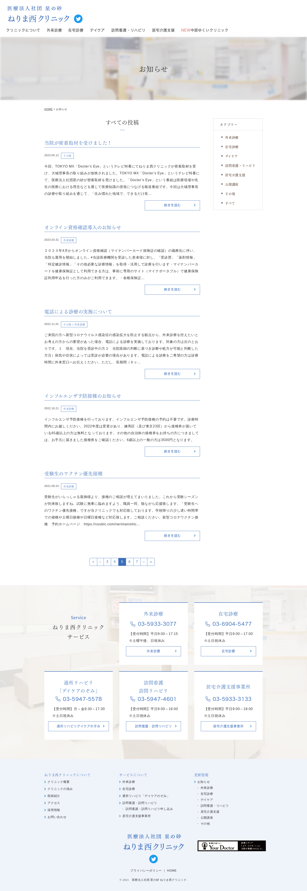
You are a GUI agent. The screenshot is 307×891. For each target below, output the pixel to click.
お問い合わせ (57, 817)
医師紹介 (54, 796)
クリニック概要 (59, 782)
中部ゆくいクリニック (205, 30)
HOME (172, 870)
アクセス (54, 803)
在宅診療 (75, 30)
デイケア (97, 30)
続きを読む (172, 205)
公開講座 (232, 184)
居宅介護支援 (163, 30)
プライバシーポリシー (146, 870)
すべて (230, 202)
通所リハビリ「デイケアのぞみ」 (146, 796)
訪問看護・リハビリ (128, 30)
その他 (230, 193)
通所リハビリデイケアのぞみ (78, 726)
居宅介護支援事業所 (228, 726)
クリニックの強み (60, 789)
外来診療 (54, 30)
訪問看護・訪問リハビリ (153, 726)
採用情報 (54, 810)
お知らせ (203, 782)
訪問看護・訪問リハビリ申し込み (149, 809)
